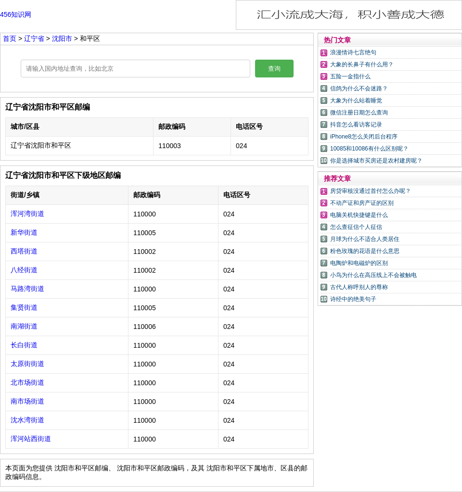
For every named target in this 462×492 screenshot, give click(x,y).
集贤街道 (24, 307)
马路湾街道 (27, 288)
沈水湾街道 (27, 420)
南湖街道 (24, 326)
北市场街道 (27, 382)
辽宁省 (35, 38)
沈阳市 (63, 38)
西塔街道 (24, 251)
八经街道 (24, 270)
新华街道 (24, 232)
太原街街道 (27, 363)
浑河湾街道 (27, 213)
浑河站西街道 (31, 438)
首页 (9, 38)
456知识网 (15, 14)
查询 (274, 68)
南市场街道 (27, 401)
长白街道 (24, 345)
